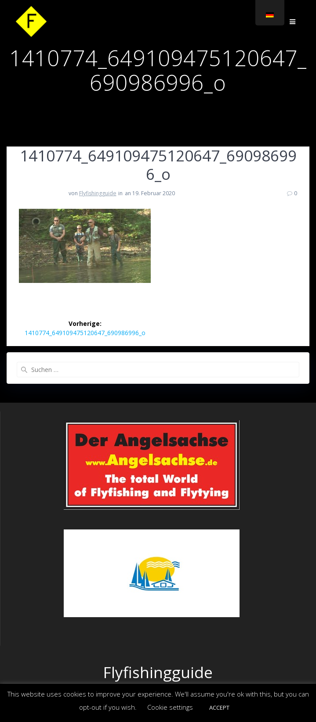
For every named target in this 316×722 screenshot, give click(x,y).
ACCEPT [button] (219, 707)
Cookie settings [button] (170, 707)
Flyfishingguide (97, 193)
